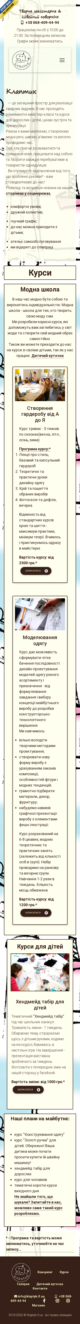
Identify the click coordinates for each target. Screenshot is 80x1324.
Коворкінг (45, 1272)
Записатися (36, 571)
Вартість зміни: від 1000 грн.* (38, 1081)
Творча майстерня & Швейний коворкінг (40, 14)
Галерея (23, 1284)
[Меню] (62, 60)
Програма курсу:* (35, 448)
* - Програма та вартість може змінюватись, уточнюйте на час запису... (35, 1244)
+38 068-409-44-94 (40, 22)
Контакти (40, 1288)
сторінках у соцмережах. (28, 193)
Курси (64, 1272)
